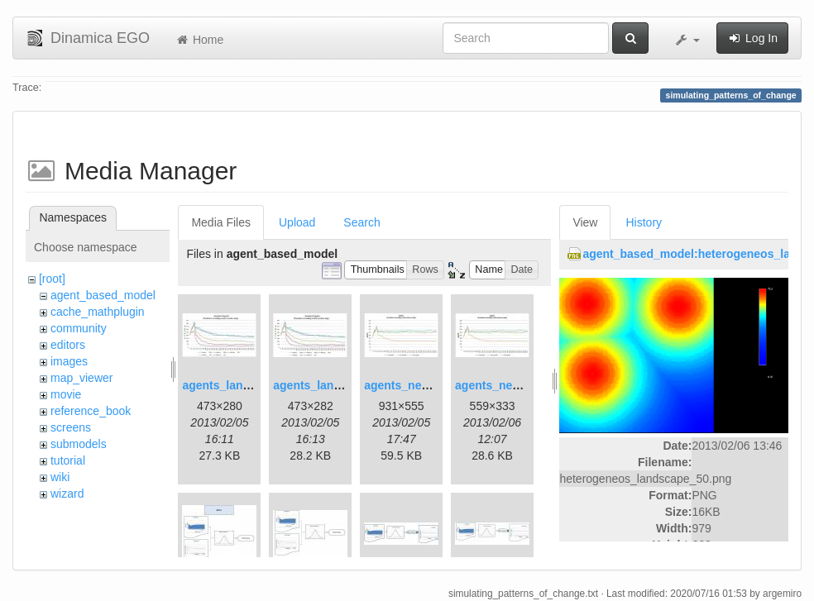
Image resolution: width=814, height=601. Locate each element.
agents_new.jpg (407, 385)
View (584, 222)
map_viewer (81, 377)
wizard (67, 493)
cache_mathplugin (97, 311)
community (78, 328)
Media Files (221, 222)
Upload (297, 222)
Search (361, 222)
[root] (52, 278)
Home (199, 39)
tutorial (67, 460)
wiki (59, 477)
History (643, 222)
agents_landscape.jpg (242, 385)
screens (70, 427)
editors (67, 344)
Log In (752, 38)
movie (65, 394)
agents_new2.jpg (501, 385)
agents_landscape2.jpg (336, 385)
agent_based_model (103, 295)
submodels (78, 444)
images (69, 361)
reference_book (90, 410)
